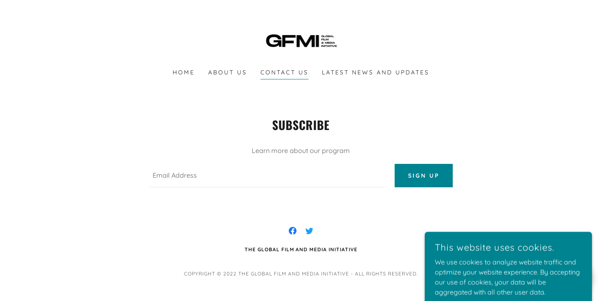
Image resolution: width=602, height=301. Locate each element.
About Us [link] (227, 72)
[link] (301, 40)
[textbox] (266, 175)
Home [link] (184, 72)
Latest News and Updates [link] (375, 72)
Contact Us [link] (284, 72)
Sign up (423, 175)
